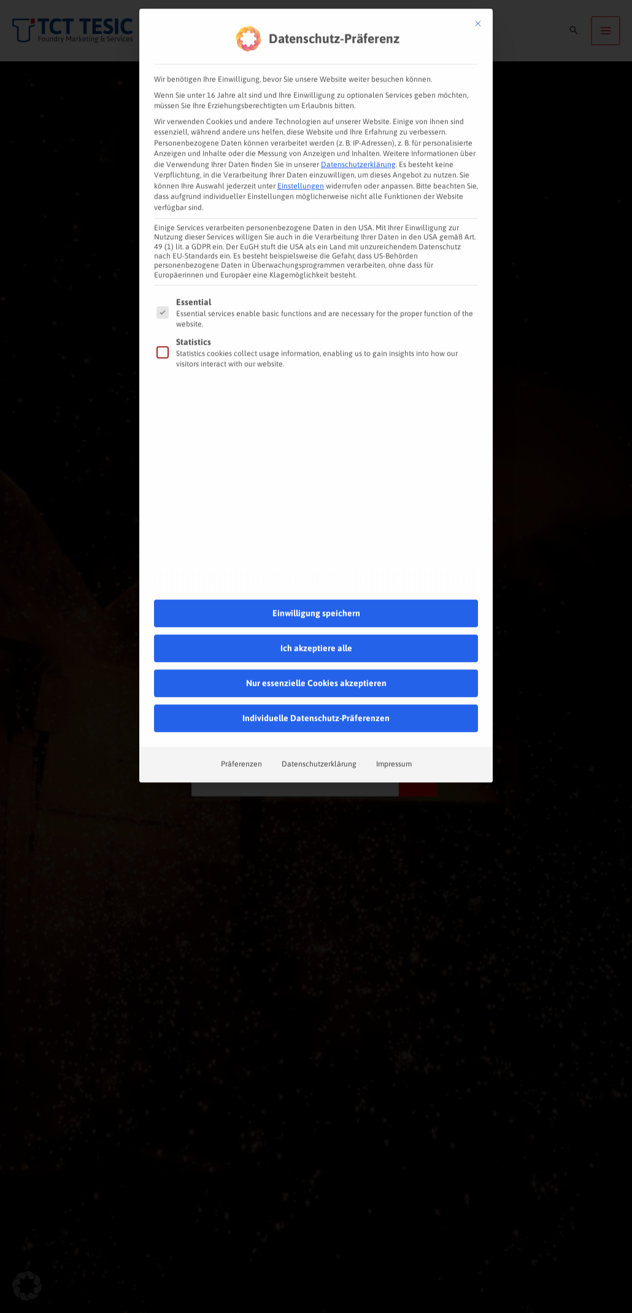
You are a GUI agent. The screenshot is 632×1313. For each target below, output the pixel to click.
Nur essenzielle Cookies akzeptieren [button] (316, 653)
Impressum (394, 734)
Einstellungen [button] (300, 156)
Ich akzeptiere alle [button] (316, 618)
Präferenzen (241, 734)
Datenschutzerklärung (358, 135)
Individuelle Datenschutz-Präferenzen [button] (316, 688)
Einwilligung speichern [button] (316, 583)
